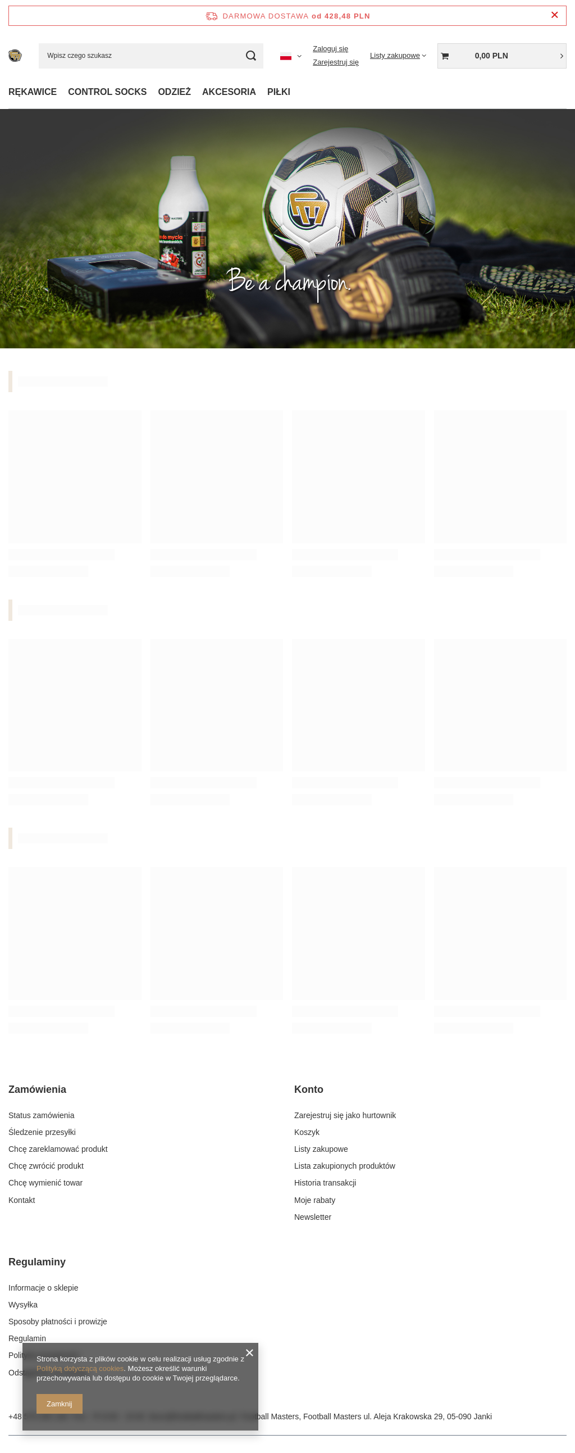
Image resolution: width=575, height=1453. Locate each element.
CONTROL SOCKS (107, 92)
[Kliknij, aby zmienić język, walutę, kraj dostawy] (291, 56)
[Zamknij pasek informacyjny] (554, 15)
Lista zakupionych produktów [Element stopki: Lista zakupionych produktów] (344, 1165)
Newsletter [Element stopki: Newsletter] (312, 1216)
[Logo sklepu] (15, 55)
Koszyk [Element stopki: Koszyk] (307, 1132)
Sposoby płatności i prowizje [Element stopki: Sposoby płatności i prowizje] (57, 1320)
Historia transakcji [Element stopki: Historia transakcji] (325, 1182)
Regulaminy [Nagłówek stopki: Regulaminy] (37, 1262)
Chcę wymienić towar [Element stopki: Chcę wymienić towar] (45, 1182)
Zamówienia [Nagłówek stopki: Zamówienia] (37, 1089)
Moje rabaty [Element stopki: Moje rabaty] (314, 1199)
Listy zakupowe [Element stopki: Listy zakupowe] (321, 1149)
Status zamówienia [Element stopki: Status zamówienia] (41, 1114)
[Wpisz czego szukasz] (151, 56)
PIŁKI (278, 92)
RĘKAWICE (32, 92)
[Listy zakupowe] (398, 55)
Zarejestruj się (336, 62)
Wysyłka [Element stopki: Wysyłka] (23, 1304)
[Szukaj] (250, 56)
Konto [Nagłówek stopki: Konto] (308, 1089)
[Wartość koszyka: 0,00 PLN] (502, 56)
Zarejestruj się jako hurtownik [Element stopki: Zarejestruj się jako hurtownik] (345, 1114)
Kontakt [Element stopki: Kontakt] (21, 1199)
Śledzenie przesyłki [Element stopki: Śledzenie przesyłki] (42, 1132)
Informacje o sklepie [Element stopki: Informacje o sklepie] (43, 1287)
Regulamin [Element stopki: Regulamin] (27, 1338)
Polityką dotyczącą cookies (80, 1368)
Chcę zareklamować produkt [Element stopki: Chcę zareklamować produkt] (58, 1149)
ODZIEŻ (174, 92)
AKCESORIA (229, 92)
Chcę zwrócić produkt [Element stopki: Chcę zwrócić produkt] (46, 1165)
